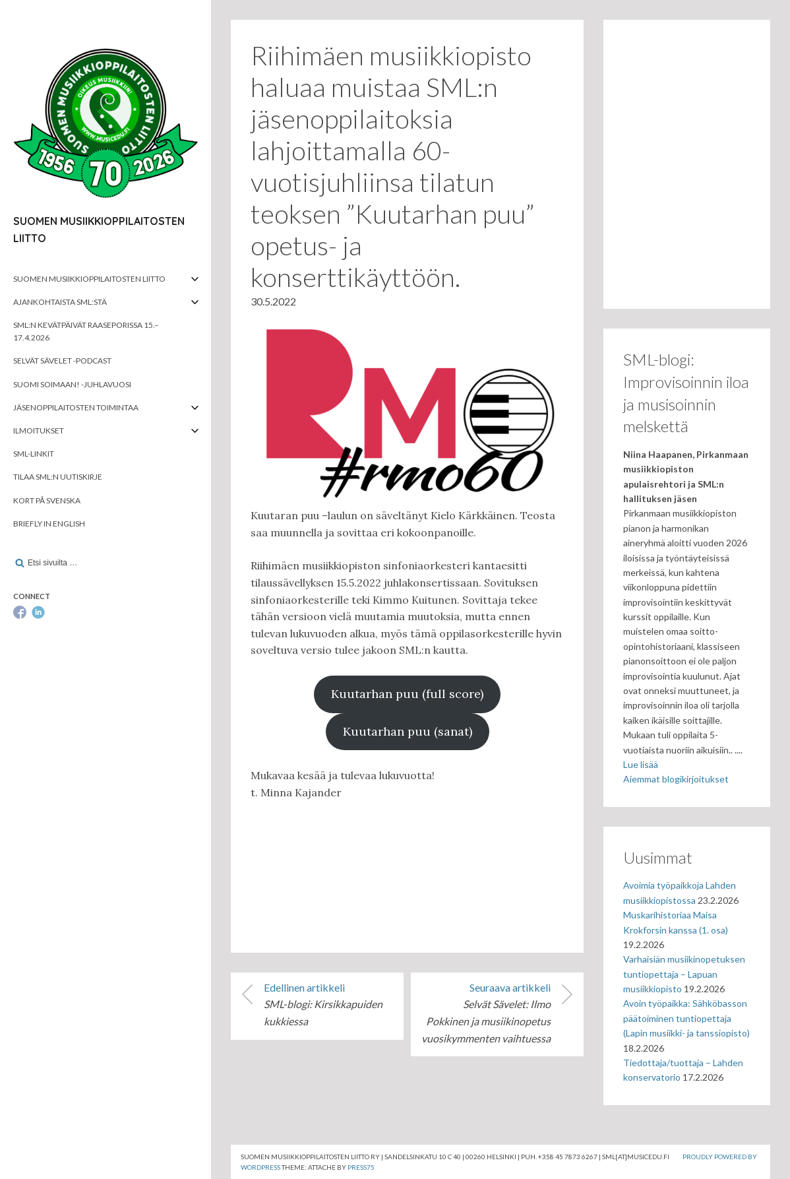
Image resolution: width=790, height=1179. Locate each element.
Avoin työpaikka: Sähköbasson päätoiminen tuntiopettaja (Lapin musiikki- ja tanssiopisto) (686, 1018)
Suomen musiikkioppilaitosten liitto (89, 279)
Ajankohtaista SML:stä (60, 302)
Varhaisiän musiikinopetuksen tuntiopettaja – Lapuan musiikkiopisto (684, 973)
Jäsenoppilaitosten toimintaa (75, 407)
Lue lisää (640, 764)
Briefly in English (49, 523)
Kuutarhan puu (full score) (407, 693)
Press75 (361, 1167)
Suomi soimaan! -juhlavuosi (72, 384)
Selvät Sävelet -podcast (62, 361)
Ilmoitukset (38, 430)
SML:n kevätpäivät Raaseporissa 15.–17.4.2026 (86, 331)
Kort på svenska (46, 500)
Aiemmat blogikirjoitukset (676, 778)
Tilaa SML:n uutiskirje (57, 477)
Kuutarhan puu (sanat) (407, 731)
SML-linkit (33, 454)
